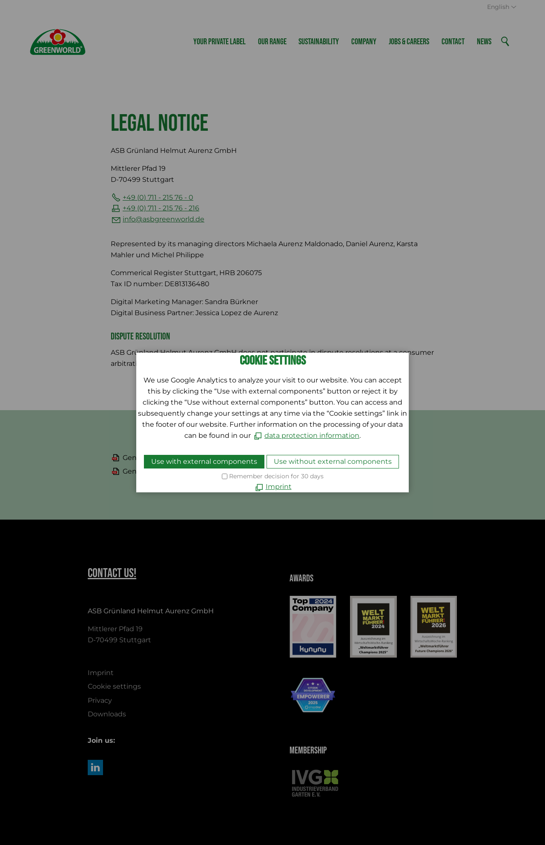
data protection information (311, 435)
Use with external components (204, 461)
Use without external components (333, 461)
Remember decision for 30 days (276, 476)
